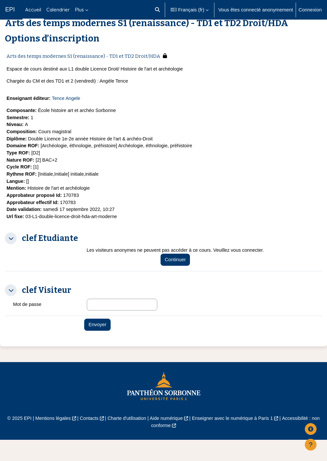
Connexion (310, 9)
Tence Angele (68, 115)
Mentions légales (50, 439)
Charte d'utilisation (126, 439)
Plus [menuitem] (79, 10)
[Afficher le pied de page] (311, 445)
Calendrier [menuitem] (58, 10)
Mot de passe (27, 325)
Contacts (87, 439)
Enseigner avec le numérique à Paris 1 (234, 439)
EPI (10, 9)
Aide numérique (166, 439)
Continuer (178, 280)
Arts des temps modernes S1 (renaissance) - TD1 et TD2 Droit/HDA (83, 72)
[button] (157, 10)
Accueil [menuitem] (33, 10)
